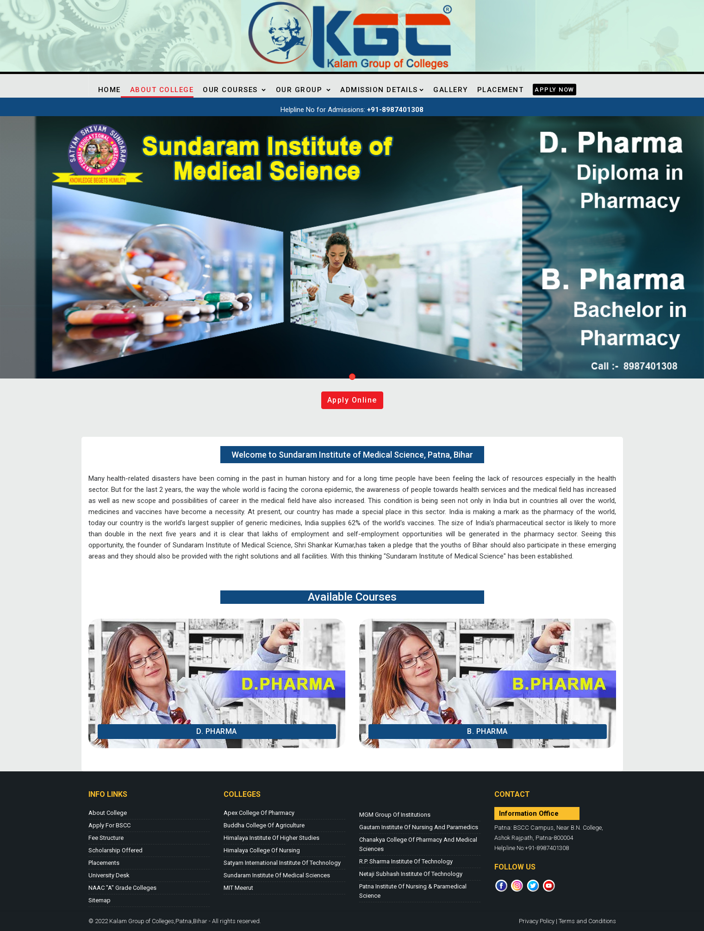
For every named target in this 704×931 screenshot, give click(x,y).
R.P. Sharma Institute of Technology (406, 861)
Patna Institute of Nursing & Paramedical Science (413, 891)
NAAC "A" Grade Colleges (122, 887)
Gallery (450, 90)
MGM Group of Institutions (394, 814)
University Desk (109, 875)
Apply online (352, 400)
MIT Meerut (238, 887)
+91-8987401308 (395, 110)
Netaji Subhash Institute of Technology (410, 873)
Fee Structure (106, 837)
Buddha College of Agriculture (264, 825)
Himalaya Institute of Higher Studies (271, 837)
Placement (500, 90)
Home (109, 90)
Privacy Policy (536, 921)
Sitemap (99, 900)
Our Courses (235, 90)
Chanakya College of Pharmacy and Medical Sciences (418, 844)
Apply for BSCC (109, 825)
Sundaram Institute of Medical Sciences (277, 875)
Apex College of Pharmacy (259, 812)
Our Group (303, 90)
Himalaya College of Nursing (262, 850)
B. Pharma (487, 731)
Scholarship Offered (115, 850)
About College (162, 90)
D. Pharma (216, 731)
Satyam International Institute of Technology (282, 862)
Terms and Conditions (587, 921)
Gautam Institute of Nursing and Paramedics (418, 827)
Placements (103, 862)
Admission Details (382, 90)
